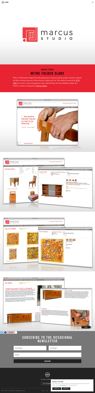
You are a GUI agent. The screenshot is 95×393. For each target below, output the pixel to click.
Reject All (66, 388)
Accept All (57, 388)
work (6, 2)
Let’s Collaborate (47, 383)
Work (43, 390)
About (47, 390)
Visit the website (41, 86)
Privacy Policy (63, 385)
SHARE (86, 327)
